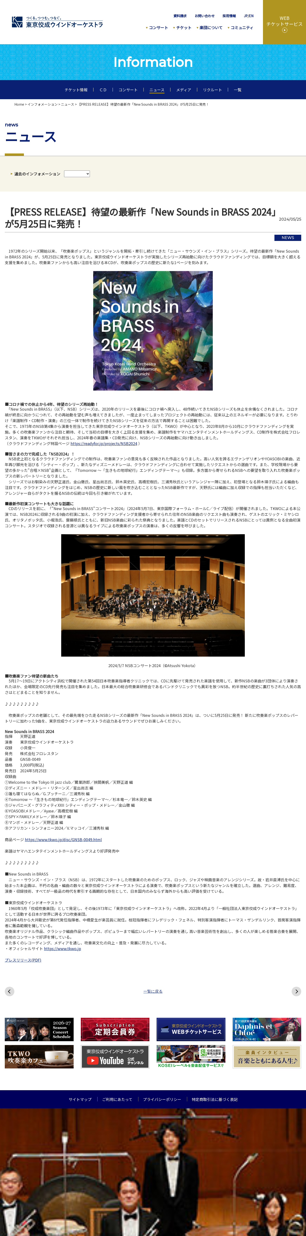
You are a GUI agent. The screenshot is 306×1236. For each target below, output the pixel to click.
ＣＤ (103, 90)
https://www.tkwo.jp (62, 948)
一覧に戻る (153, 991)
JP (246, 15)
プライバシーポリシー (162, 1099)
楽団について (211, 27)
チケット (183, 27)
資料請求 (180, 15)
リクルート (212, 90)
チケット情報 (76, 90)
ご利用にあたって (117, 1099)
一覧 (237, 90)
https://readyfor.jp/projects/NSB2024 (104, 443)
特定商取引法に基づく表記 (215, 1099)
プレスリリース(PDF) (23, 960)
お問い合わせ (205, 15)
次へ (296, 991)
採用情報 (229, 15)
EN (251, 15)
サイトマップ (80, 1099)
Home (19, 104)
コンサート (158, 27)
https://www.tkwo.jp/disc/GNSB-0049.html (63, 839)
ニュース (156, 90)
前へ (9, 991)
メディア (183, 90)
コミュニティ (242, 27)
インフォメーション (42, 104)
